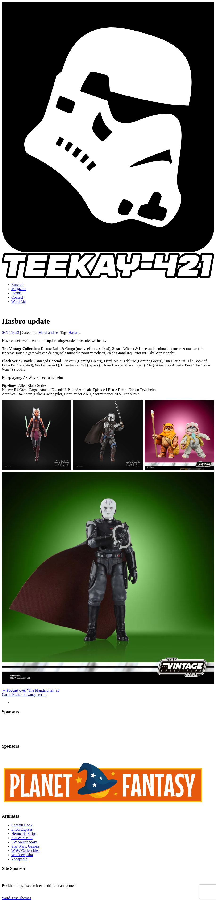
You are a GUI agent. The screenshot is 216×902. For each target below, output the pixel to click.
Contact (17, 297)
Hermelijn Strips (23, 834)
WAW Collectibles (25, 851)
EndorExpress (22, 829)
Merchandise (48, 333)
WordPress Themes (16, 898)
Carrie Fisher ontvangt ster (24, 695)
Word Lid (18, 302)
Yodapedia (19, 859)
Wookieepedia (22, 855)
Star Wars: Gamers (25, 846)
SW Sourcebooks (24, 842)
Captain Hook (21, 825)
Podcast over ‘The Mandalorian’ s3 (31, 690)
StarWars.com (22, 838)
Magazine (18, 289)
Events (16, 293)
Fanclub (17, 285)
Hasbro (73, 333)
